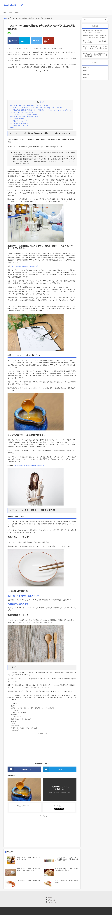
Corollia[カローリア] (14, 5)
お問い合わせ (51, 900)
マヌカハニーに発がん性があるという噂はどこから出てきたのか (28, 105)
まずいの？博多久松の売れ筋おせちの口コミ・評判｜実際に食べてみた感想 (96, 36)
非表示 (42, 102)
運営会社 (50, 897)
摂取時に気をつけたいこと (19, 125)
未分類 (87, 74)
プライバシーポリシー (54, 902)
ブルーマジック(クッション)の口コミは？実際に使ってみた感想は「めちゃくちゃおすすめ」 (96, 55)
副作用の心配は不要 (17, 119)
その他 (16, 12)
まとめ (11, 127)
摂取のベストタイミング (18, 121)
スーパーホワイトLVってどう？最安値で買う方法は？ (96, 41)
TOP (6, 18)
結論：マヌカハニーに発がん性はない (22, 112)
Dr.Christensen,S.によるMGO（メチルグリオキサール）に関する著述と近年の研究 (36, 108)
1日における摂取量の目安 (19, 123)
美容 (10, 12)
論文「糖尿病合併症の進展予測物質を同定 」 (26, 266)
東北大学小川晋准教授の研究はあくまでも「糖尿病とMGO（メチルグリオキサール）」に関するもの (41, 110)
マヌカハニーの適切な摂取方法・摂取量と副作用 (23, 116)
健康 (5, 12)
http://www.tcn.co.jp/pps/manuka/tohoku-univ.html (30, 465)
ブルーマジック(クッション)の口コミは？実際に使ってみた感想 (95, 31)
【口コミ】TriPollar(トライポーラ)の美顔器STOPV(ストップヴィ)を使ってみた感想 (96, 48)
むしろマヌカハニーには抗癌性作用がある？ (24, 114)
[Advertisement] (42, 86)
